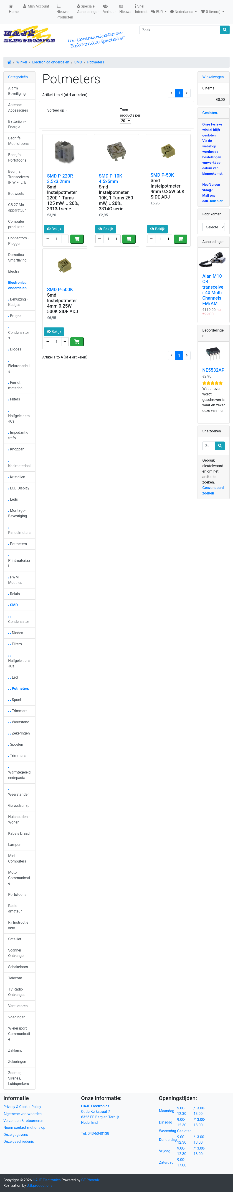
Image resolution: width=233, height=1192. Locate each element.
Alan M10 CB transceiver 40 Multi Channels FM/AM (212, 289)
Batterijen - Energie (16, 124)
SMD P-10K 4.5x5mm (110, 178)
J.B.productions (39, 1185)
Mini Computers (17, 858)
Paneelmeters (19, 531)
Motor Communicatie (19, 878)
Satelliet (14, 939)
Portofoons (17, 894)
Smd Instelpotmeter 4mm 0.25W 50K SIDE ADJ (168, 189)
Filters (14, 399)
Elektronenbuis (19, 367)
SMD (78, 62)
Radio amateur (15, 908)
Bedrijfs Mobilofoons (18, 141)
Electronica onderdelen (50, 62)
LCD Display (18, 488)
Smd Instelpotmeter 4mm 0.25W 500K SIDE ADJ (62, 303)
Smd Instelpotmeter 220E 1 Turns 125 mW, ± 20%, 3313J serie (63, 198)
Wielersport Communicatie (19, 1033)
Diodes (14, 349)
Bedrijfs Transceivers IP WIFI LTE (18, 177)
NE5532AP (213, 370)
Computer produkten (16, 224)
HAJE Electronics (47, 1180)
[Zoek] (179, 30)
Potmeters (95, 62)
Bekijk (54, 229)
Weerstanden (19, 793)
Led (13, 677)
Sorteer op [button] (56, 110)
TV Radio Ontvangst (16, 992)
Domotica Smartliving (17, 257)
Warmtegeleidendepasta (19, 773)
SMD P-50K (162, 175)
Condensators (18, 334)
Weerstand (18, 722)
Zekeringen (19, 733)
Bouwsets (16, 193)
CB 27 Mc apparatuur (17, 207)
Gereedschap (19, 805)
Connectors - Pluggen (18, 241)
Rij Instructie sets (18, 925)
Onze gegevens (15, 1134)
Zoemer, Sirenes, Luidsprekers (18, 1078)
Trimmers (18, 711)
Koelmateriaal (19, 464)
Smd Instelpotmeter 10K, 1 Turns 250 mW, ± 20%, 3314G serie (116, 198)
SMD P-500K (60, 289)
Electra (13, 271)
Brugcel (15, 316)
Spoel (14, 700)
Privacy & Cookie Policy (22, 1107)
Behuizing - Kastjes (18, 302)
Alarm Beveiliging (17, 91)
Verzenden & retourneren (23, 1121)
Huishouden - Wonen (19, 819)
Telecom (15, 978)
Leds (13, 499)
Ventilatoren (18, 1006)
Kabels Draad (19, 833)
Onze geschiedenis (18, 1141)
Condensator (18, 620)
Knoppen (16, 449)
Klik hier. (216, 201)
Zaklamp (15, 1050)
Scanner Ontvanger (16, 953)
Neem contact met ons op (24, 1127)
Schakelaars (18, 967)
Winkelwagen (213, 77)
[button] (158, 11)
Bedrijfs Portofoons (17, 157)
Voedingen (16, 1017)
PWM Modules (15, 580)
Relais (14, 594)
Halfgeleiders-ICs (19, 417)
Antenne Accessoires (18, 107)
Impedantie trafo (18, 435)
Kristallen (16, 477)
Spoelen (15, 744)
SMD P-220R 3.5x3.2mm (60, 178)
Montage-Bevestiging (17, 513)
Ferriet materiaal (15, 385)
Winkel (21, 62)
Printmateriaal (19, 562)
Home (14, 9)
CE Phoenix (90, 1180)
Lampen (14, 844)
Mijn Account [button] (36, 6)
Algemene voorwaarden (22, 1114)
